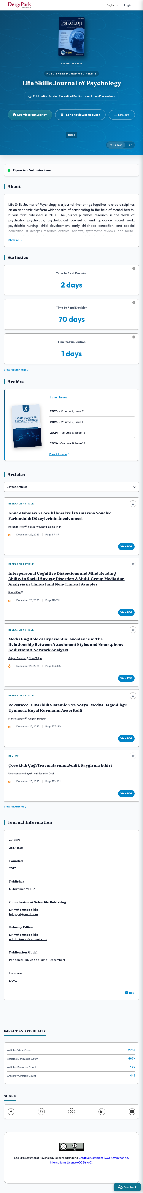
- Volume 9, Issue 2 (67, 411)
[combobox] (71, 487)
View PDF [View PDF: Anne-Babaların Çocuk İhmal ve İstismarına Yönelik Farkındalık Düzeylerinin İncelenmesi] (126, 546)
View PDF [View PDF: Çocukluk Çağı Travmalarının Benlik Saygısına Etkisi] (126, 795)
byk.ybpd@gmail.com (23, 916)
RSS (129, 994)
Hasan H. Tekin (17, 527)
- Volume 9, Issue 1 (66, 422)
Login (127, 5)
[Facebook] (11, 1113)
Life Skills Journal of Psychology (71, 83)
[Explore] (122, 115)
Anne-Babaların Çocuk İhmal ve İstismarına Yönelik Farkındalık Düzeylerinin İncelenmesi (60, 516)
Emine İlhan (55, 527)
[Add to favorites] (133, 503)
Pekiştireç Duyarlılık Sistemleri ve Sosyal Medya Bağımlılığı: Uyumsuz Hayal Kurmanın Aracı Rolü (68, 709)
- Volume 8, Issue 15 (67, 443)
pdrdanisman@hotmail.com (28, 941)
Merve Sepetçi (17, 720)
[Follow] (116, 145)
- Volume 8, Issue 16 (67, 432)
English (112, 5)
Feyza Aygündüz (37, 527)
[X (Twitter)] (71, 1113)
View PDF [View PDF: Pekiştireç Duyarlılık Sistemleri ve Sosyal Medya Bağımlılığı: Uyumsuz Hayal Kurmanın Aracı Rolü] (126, 740)
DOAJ (71, 134)
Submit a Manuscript (30, 114)
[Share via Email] (132, 1113)
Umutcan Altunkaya (20, 775)
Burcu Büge (15, 593)
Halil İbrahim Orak (44, 775)
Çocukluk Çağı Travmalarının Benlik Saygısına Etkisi (60, 767)
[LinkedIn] (101, 1113)
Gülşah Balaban (18, 659)
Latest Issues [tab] (58, 397)
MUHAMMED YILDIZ (81, 73)
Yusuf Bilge (36, 659)
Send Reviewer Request (80, 114)
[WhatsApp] (41, 1113)
